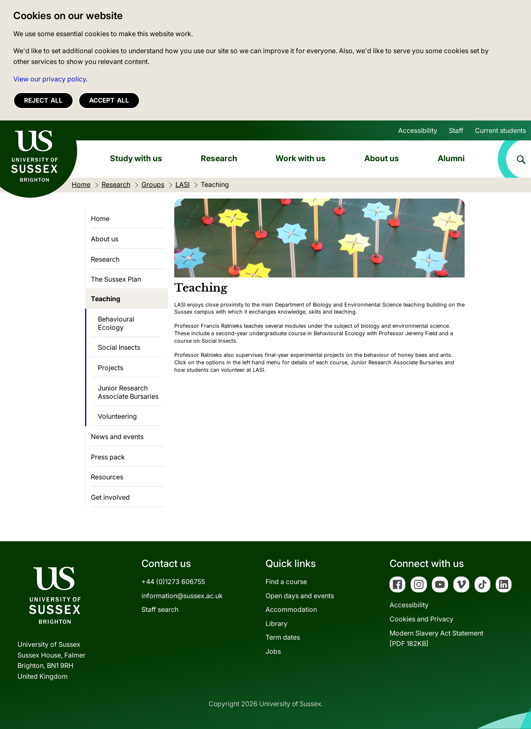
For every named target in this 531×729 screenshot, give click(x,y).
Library (276, 623)
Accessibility (417, 130)
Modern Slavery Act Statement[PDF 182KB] (436, 638)
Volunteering (117, 416)
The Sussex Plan (116, 279)
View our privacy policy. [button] (50, 79)
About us (381, 158)
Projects (110, 367)
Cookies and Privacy (421, 619)
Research (219, 158)
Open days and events (300, 596)
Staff (456, 130)
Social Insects (119, 347)
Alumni (451, 158)
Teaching (105, 299)
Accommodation (291, 609)
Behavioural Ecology (116, 323)
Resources (107, 477)
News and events (117, 436)
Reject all (43, 100)
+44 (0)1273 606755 (173, 581)
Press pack (108, 457)
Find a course (286, 581)
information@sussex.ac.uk (182, 596)
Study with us (136, 158)
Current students (500, 130)
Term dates (283, 637)
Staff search (159, 609)
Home (100, 218)
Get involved (110, 497)
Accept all (109, 100)
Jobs (273, 651)
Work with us (300, 158)
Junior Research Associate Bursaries (128, 392)
